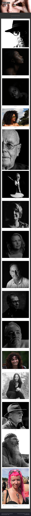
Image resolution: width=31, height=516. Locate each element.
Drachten (17, 505)
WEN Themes (28, 514)
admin (19, 17)
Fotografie (19, 505)
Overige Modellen (10, 505)
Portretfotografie (15, 506)
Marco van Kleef (26, 505)
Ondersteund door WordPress (21, 513)
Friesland (22, 505)
